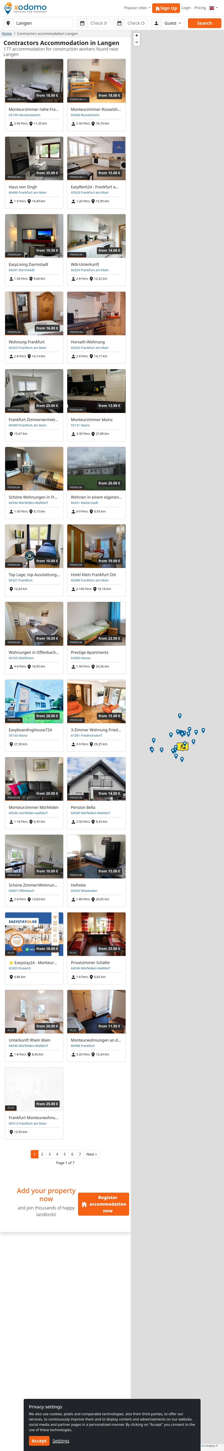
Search (204, 23)
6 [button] (72, 1154)
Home (7, 33)
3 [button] (50, 1154)
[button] (92, 1154)
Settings (60, 1441)
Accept (39, 1441)
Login (186, 7)
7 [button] (80, 1154)
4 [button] (57, 1154)
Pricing (200, 7)
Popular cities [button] (136, 7)
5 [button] (65, 1154)
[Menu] (214, 7)
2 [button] (42, 1154)
